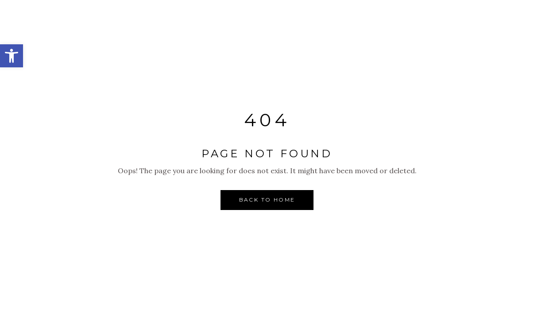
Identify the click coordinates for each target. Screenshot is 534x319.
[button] (11, 55)
